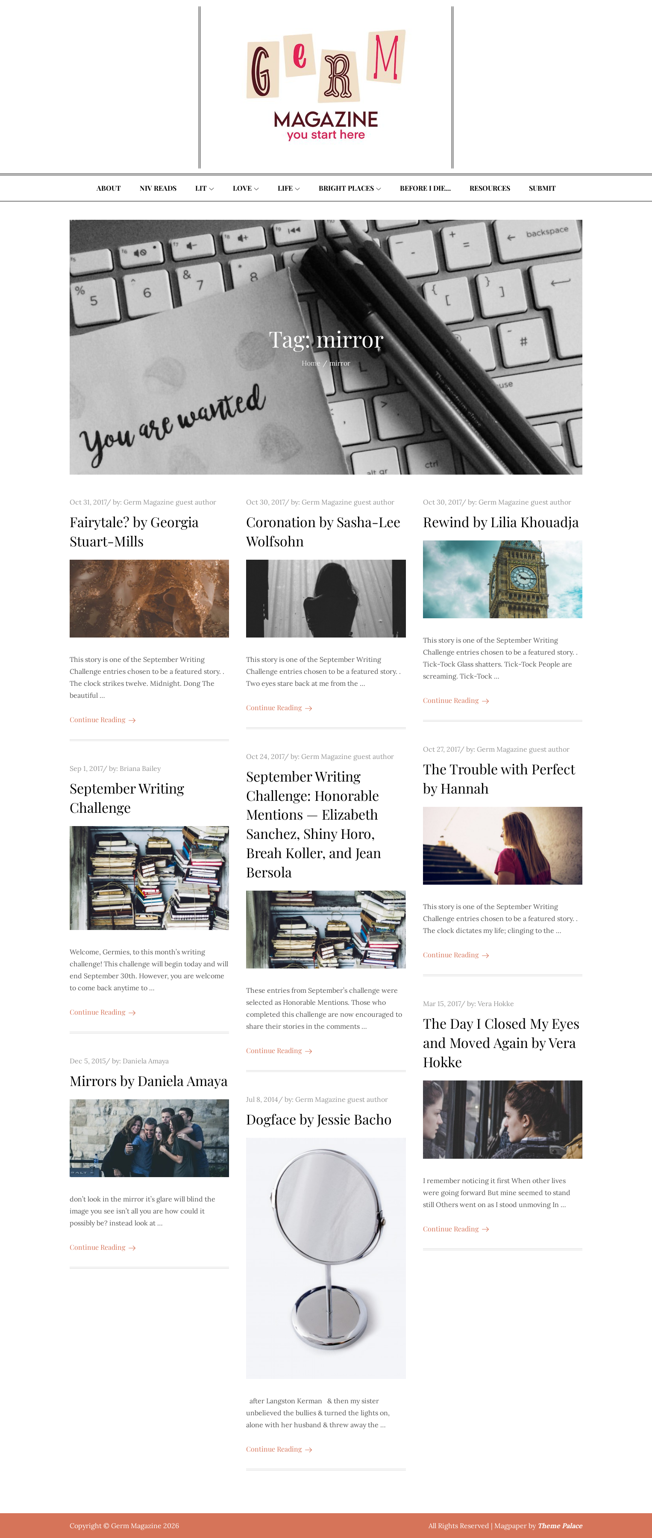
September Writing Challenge (127, 797)
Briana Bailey (140, 768)
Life (289, 187)
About (109, 187)
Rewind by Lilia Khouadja (501, 521)
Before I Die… (425, 187)
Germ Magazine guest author (169, 502)
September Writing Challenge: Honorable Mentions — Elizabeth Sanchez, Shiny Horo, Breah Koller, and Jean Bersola (313, 824)
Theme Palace (559, 1525)
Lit (204, 187)
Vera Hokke (496, 1003)
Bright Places (350, 187)
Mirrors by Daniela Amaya (149, 1080)
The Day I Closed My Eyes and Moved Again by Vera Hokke (501, 1042)
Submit (542, 187)
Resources (490, 187)
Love (246, 187)
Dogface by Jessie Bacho (319, 1119)
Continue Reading (102, 719)
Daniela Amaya (146, 1061)
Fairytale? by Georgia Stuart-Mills (134, 531)
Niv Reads (158, 187)
